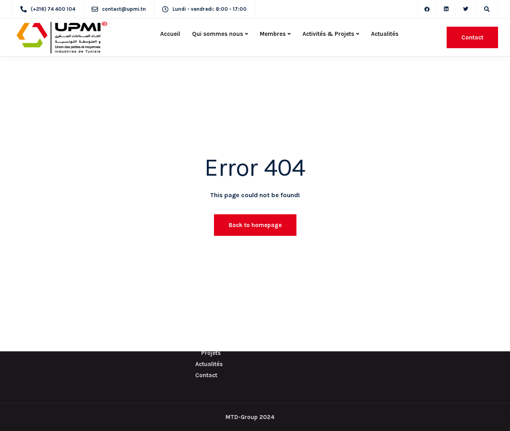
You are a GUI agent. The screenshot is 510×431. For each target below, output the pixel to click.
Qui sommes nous (217, 33)
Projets (211, 353)
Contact (472, 37)
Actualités (384, 33)
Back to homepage (255, 225)
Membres (273, 33)
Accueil (170, 33)
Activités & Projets (328, 33)
